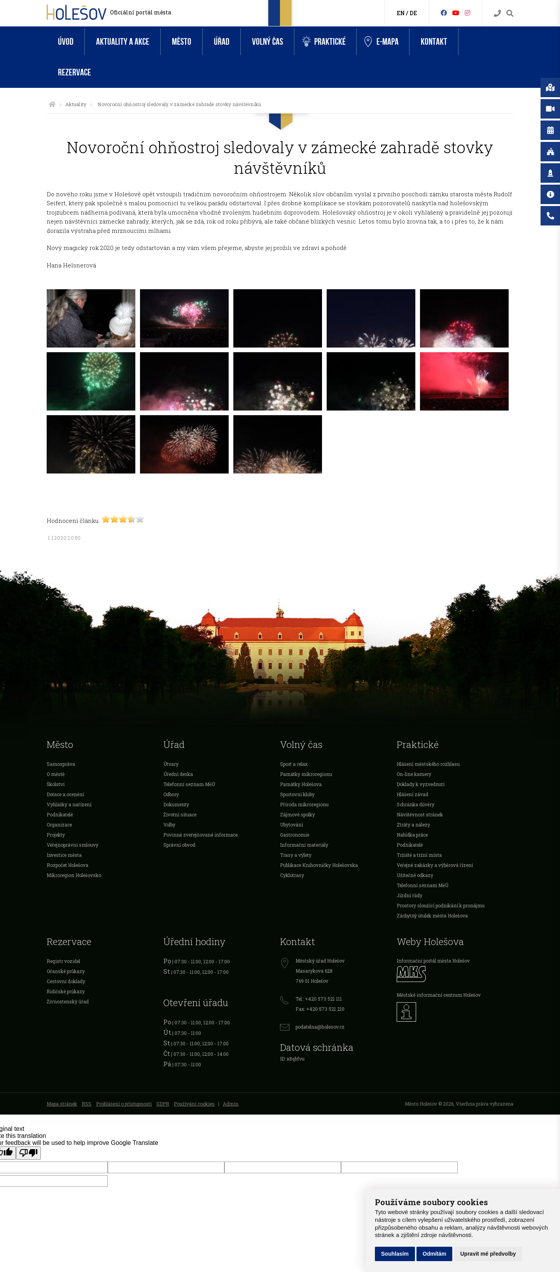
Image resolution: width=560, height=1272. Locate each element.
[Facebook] (444, 13)
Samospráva (61, 764)
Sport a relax (294, 764)
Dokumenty (176, 804)
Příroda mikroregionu (304, 804)
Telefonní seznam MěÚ (189, 784)
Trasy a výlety (296, 855)
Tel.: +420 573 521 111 (319, 999)
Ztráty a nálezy (413, 824)
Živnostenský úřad (68, 1001)
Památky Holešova (301, 784)
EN (401, 13)
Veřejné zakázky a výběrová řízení (435, 865)
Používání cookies (194, 1104)
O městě (56, 774)
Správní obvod (179, 845)
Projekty (56, 835)
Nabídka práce (412, 835)
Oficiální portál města (140, 12)
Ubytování (291, 824)
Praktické (324, 42)
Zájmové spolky (297, 814)
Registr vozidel (63, 961)
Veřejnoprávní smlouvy (72, 845)
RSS (86, 1104)
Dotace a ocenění (65, 794)
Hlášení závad (412, 794)
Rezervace (74, 72)
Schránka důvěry (415, 804)
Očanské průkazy (66, 971)
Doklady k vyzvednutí (420, 784)
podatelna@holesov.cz (320, 1027)
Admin (230, 1104)
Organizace (59, 824)
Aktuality (75, 104)
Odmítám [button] (434, 1254)
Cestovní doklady (66, 981)
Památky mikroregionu (306, 774)
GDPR (162, 1104)
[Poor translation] (28, 1153)
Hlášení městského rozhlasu (428, 764)
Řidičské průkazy (66, 991)
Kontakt (434, 41)
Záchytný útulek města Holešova (432, 915)
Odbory (171, 794)
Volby (169, 824)
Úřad (221, 41)
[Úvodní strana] (52, 104)
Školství (56, 784)
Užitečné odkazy (415, 875)
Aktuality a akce (122, 41)
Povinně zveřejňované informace (200, 835)
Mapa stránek (62, 1104)
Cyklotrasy (292, 875)
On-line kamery (414, 774)
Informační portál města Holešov (433, 960)
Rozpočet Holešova (67, 865)
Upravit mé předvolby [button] (488, 1254)
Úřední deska (178, 774)
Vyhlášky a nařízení (69, 804)
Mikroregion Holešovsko (74, 875)
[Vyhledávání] (509, 13)
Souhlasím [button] (395, 1254)
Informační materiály (304, 845)
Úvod (66, 41)
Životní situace (179, 814)
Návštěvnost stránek (420, 814)
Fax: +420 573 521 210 (320, 1009)
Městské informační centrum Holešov (439, 995)
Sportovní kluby (297, 794)
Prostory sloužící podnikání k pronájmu (441, 905)
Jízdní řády (409, 895)
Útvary (170, 764)
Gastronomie (294, 835)
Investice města (64, 855)
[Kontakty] (497, 13)
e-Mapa (381, 42)
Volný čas (267, 41)
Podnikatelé (60, 814)
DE (413, 13)
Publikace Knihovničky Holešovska (319, 865)
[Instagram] (467, 13)
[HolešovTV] (455, 13)
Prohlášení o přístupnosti (124, 1104)
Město (181, 41)
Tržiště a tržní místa (419, 855)
